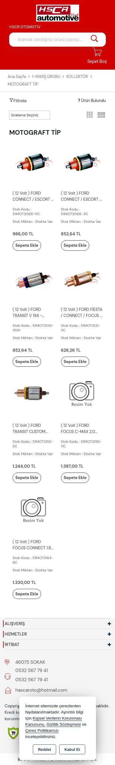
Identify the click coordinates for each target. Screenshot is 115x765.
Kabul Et (72, 750)
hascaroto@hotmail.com (41, 690)
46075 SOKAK (30, 662)
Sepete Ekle (26, 245)
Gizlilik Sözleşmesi (64, 724)
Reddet (44, 750)
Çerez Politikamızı (42, 730)
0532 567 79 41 (31, 670)
